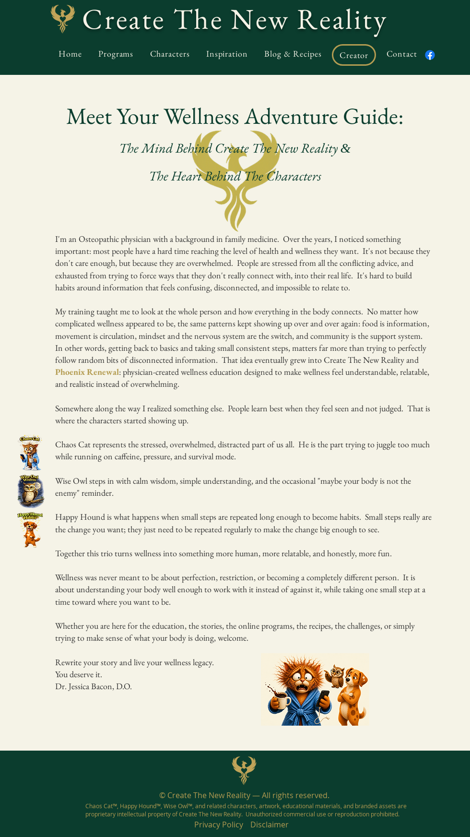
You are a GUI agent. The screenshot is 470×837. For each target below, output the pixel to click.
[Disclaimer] (269, 824)
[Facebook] (429, 54)
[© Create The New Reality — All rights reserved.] (244, 795)
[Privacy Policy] (218, 824)
